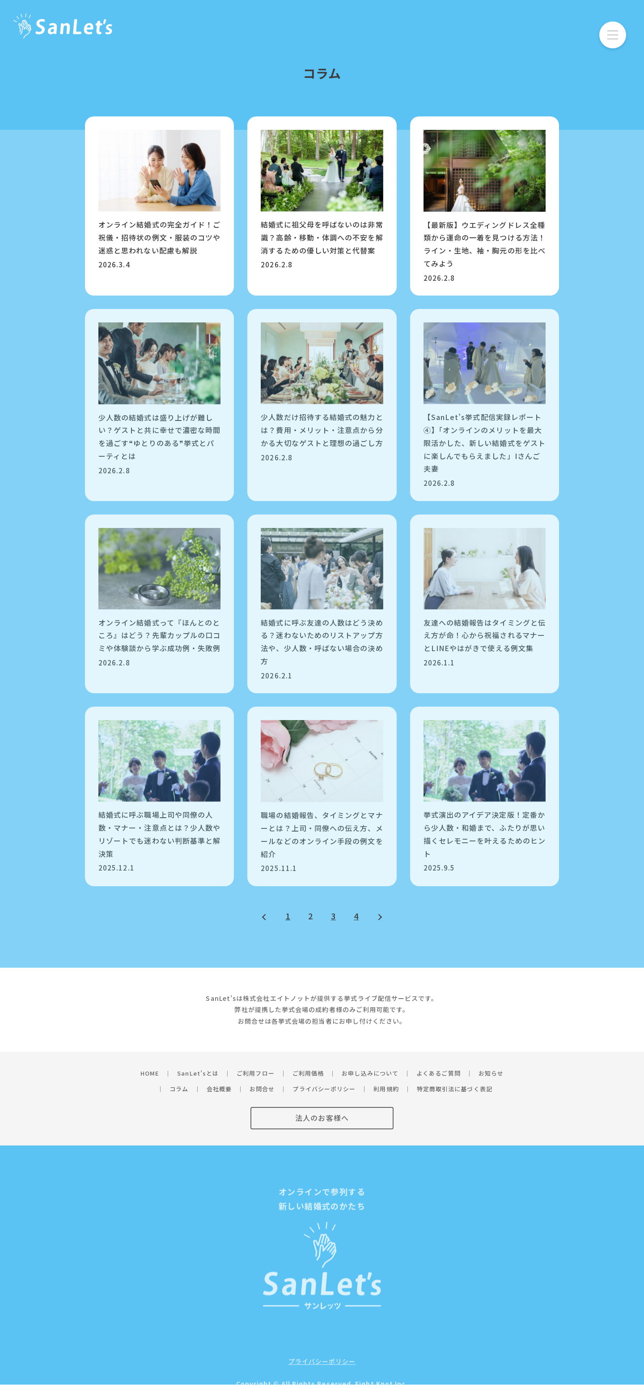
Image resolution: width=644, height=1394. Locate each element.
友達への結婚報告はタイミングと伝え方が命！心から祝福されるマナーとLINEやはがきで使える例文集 (485, 635)
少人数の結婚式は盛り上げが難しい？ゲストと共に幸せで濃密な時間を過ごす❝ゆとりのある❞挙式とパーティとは (159, 436)
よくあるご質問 (438, 1073)
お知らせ (491, 1073)
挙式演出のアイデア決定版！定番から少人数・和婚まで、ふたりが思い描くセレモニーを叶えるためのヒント (485, 833)
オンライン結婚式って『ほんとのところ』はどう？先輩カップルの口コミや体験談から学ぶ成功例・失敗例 (159, 635)
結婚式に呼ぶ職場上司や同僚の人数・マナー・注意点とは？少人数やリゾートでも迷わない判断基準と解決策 (159, 833)
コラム (178, 1089)
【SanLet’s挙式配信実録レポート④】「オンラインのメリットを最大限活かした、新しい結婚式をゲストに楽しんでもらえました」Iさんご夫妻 (485, 443)
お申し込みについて (370, 1073)
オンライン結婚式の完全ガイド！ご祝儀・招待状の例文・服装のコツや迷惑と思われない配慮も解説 (159, 237)
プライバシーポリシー (324, 1089)
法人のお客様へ (322, 1117)
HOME (149, 1073)
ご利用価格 (308, 1073)
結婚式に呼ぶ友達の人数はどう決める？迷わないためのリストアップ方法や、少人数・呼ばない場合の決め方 (322, 641)
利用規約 (385, 1089)
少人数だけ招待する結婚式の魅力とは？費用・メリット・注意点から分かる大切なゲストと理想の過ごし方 (322, 430)
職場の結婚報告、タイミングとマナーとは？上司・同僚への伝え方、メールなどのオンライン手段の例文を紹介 (322, 834)
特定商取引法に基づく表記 (454, 1089)
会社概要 (219, 1089)
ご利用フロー (255, 1073)
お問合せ (262, 1089)
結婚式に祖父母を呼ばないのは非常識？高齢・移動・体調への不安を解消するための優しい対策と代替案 (322, 237)
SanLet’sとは (198, 1073)
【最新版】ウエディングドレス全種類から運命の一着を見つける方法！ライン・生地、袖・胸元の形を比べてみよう (485, 244)
